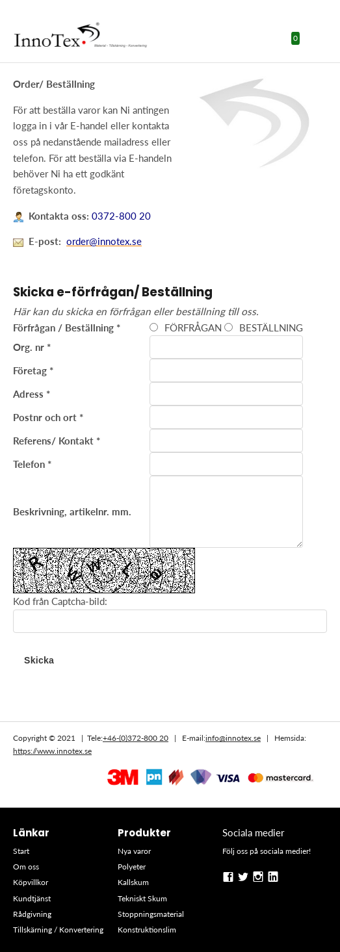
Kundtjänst (32, 898)
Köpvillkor (30, 882)
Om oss (26, 866)
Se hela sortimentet (170, 696)
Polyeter (132, 866)
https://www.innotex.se (52, 751)
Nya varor (134, 851)
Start (21, 851)
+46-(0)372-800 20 (135, 738)
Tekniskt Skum (142, 898)
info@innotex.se (233, 738)
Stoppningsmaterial (151, 914)
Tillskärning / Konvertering (58, 929)
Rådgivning (32, 914)
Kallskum (133, 882)
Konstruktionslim (147, 929)
